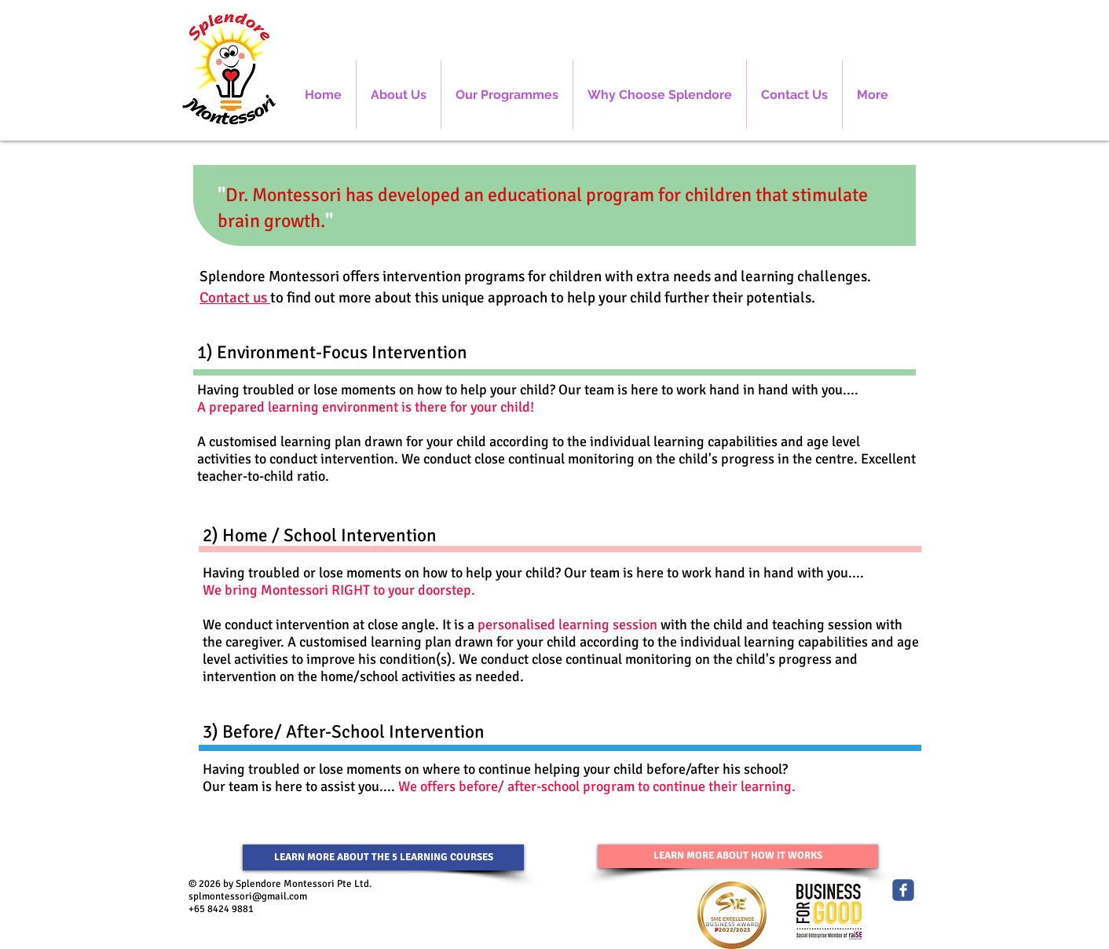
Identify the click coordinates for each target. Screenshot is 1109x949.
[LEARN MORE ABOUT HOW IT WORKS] (738, 856)
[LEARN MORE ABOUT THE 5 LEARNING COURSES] (383, 857)
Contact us (234, 297)
